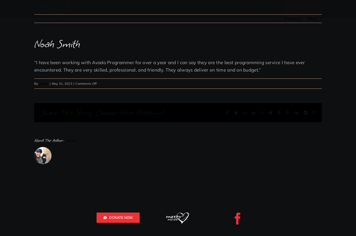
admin (43, 83)
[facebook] (253, 7)
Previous (293, 19)
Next (312, 19)
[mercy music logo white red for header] (178, 215)
